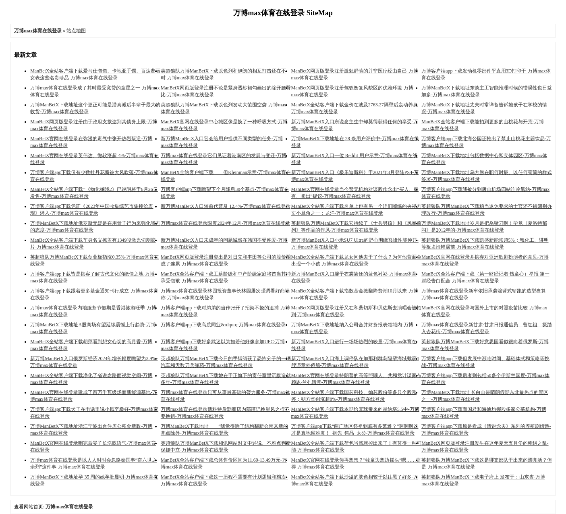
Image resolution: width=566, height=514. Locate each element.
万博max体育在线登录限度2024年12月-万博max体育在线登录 (225, 223)
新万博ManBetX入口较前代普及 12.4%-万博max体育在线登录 (225, 206)
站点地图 (76, 30)
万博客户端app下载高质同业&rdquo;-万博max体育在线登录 (223, 324)
